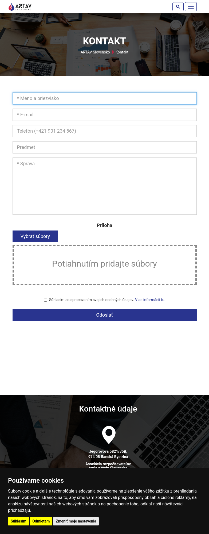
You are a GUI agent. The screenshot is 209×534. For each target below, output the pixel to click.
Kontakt (122, 52)
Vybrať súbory (35, 236)
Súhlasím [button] (18, 521)
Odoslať (104, 315)
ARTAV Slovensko (95, 52)
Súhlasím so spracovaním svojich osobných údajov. (104, 300)
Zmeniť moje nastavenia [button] (76, 521)
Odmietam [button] (41, 521)
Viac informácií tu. (150, 300)
